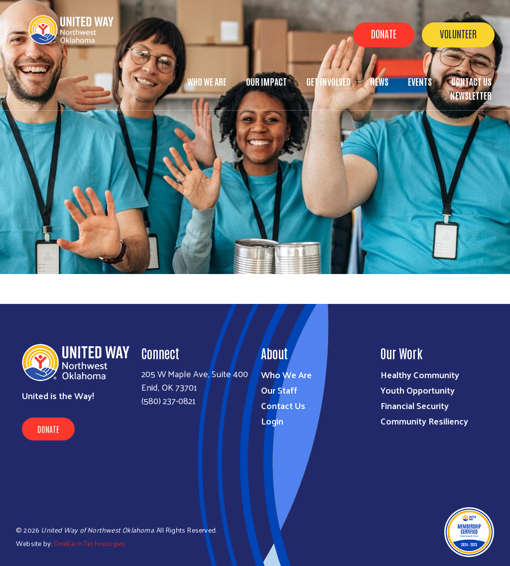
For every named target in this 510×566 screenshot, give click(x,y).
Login (272, 420)
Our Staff (279, 390)
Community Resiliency (424, 420)
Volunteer (458, 33)
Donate (383, 33)
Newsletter (471, 95)
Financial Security (415, 405)
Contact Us (283, 405)
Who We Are (207, 81)
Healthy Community (420, 374)
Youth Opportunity (418, 390)
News (379, 81)
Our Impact (266, 81)
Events (420, 81)
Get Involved (328, 81)
